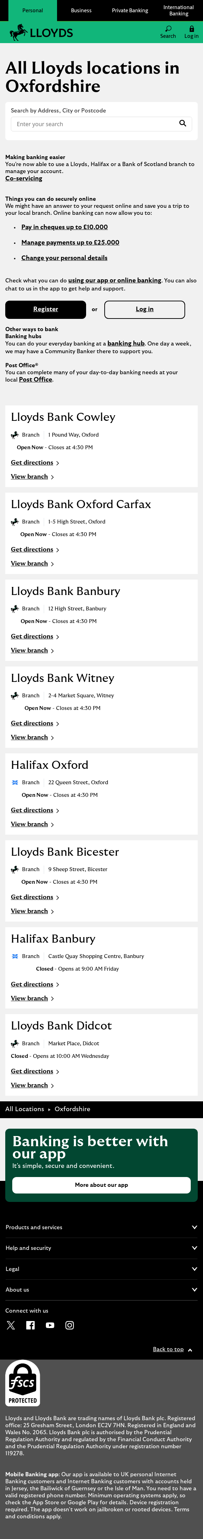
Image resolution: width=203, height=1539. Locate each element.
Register (45, 309)
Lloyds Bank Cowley (63, 417)
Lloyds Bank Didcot (61, 1026)
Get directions (36, 463)
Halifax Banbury (53, 939)
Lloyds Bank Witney (62, 678)
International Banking (178, 10)
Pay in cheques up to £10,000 (64, 227)
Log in (145, 309)
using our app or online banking (114, 281)
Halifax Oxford (50, 765)
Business (81, 10)
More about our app (101, 1185)
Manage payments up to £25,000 (70, 243)
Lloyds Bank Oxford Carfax (81, 504)
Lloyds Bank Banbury (65, 591)
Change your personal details (64, 258)
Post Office (35, 380)
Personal (32, 10)
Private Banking (130, 10)
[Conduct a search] (93, 124)
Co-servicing (23, 179)
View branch (33, 477)
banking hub (126, 344)
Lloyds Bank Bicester (65, 852)
